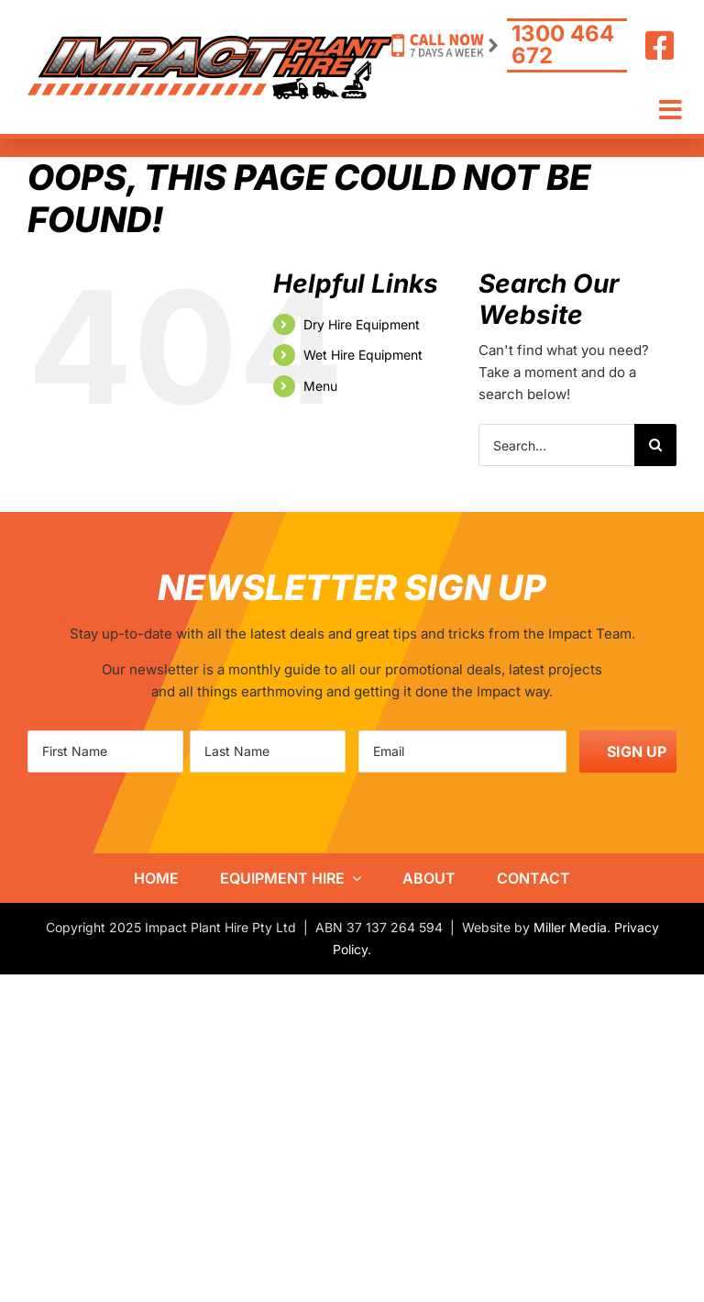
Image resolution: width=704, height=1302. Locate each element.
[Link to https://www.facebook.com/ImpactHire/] (660, 45)
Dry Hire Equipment (361, 324)
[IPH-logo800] (211, 42)
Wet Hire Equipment (363, 354)
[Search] (655, 445)
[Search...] (556, 445)
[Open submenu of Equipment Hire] (353, 878)
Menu (320, 386)
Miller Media (570, 927)
